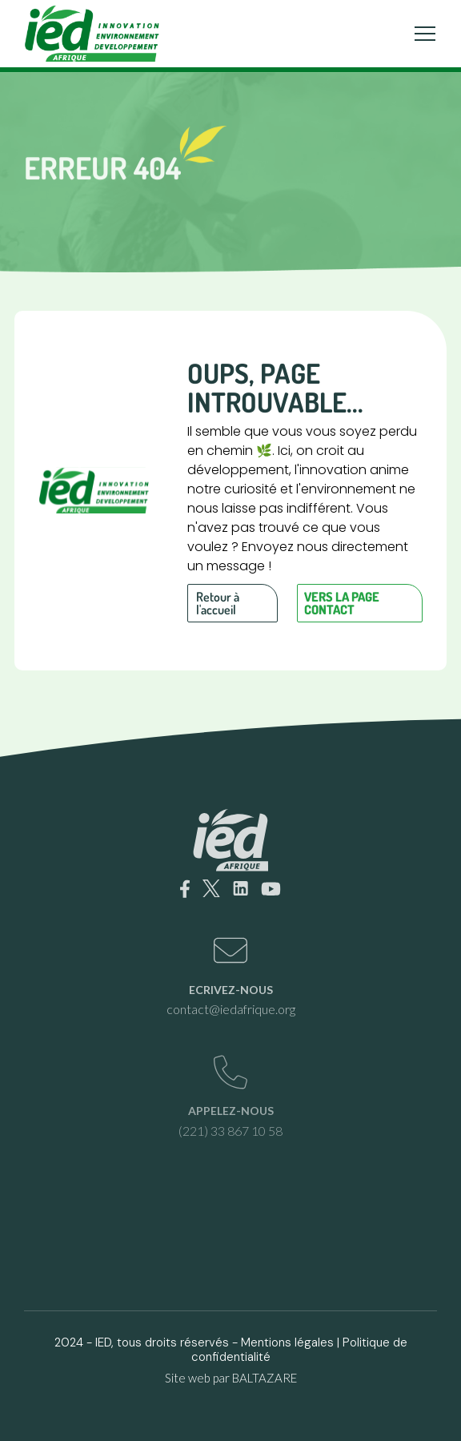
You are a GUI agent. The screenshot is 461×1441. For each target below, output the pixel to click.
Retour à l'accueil (217, 603)
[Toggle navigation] (425, 34)
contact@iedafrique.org (230, 1008)
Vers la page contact (341, 603)
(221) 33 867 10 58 (230, 1130)
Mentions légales (287, 1342)
